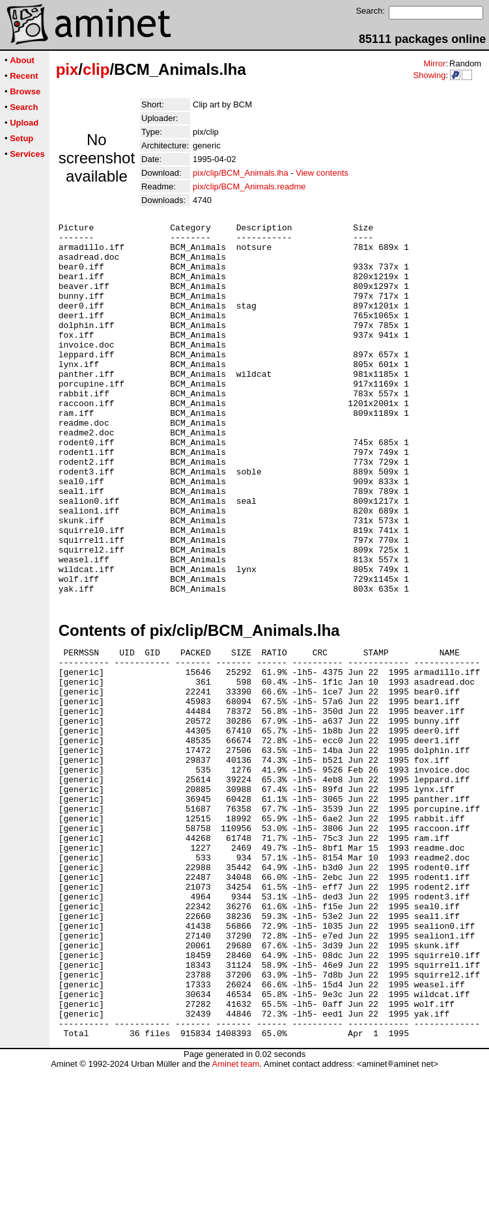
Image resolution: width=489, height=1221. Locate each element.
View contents (322, 173)
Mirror (434, 63)
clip (96, 69)
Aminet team (235, 1216)
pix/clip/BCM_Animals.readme (249, 186)
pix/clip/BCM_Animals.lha (240, 173)
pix (67, 69)
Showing (429, 75)
